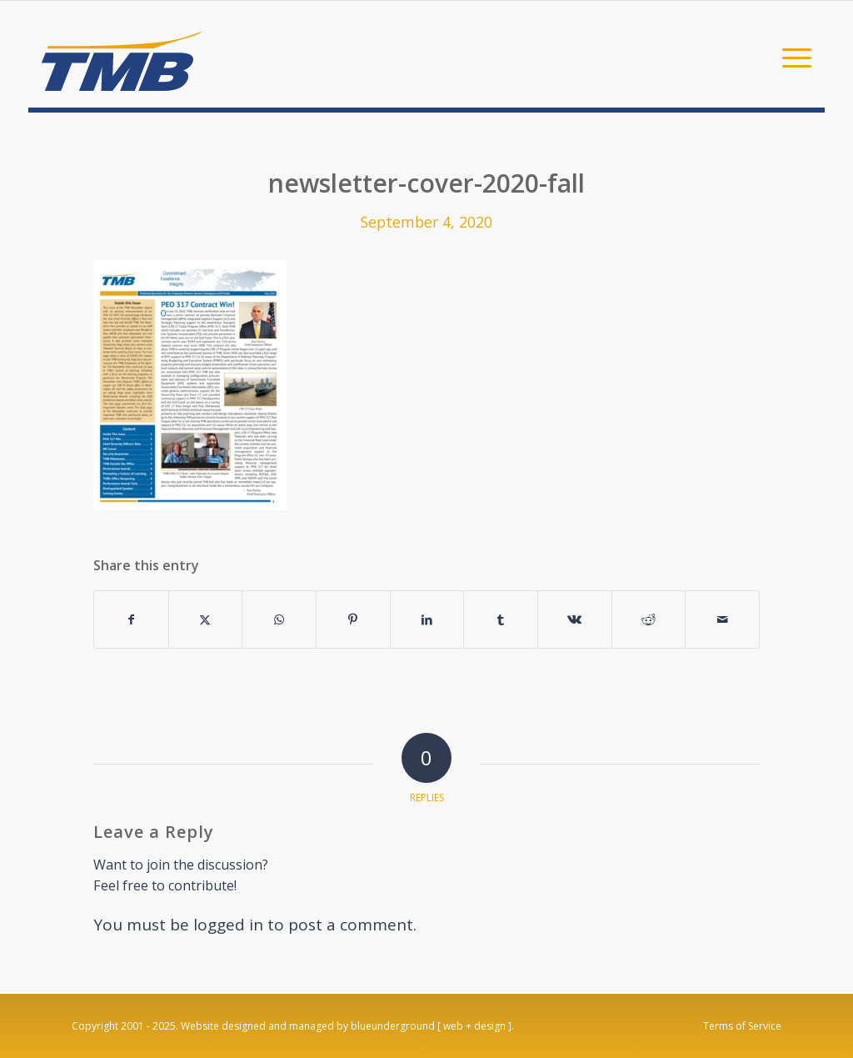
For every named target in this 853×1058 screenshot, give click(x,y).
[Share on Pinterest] (353, 619)
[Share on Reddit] (649, 619)
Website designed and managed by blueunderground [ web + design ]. (347, 1026)
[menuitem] (791, 57)
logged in (228, 924)
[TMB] (122, 54)
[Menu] (791, 57)
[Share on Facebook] (131, 619)
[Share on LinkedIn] (427, 619)
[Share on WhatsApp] (279, 619)
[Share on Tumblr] (500, 619)
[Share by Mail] (722, 619)
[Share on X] (205, 619)
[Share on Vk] (574, 619)
